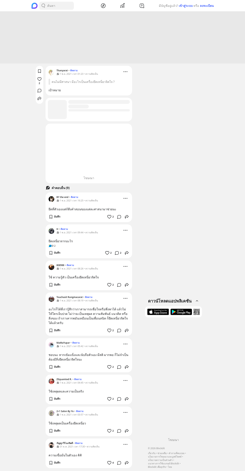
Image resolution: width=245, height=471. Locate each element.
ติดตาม (74, 71)
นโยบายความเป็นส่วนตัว (160, 460)
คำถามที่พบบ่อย (176, 453)
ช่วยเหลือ (162, 453)
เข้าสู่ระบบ (186, 6)
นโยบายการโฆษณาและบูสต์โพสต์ (165, 456)
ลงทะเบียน (207, 6)
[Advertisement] (123, 38)
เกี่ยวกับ (152, 453)
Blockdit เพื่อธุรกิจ (157, 467)
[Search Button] (43, 6)
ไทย (170, 467)
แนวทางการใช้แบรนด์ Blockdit (163, 463)
